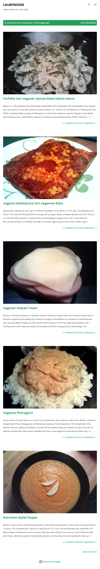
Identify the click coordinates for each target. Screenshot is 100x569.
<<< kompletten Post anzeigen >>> (79, 123)
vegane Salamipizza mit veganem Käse (33, 203)
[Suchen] (89, 4)
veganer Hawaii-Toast (20, 308)
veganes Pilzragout (18, 412)
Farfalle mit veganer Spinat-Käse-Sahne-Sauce (39, 98)
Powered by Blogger (50, 561)
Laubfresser (13, 4)
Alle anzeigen (88, 22)
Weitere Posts (90, 552)
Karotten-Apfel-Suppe (20, 517)
